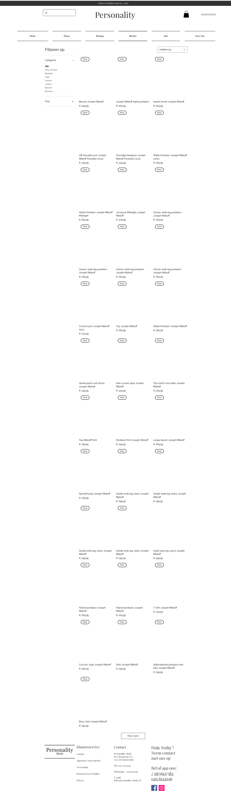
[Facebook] (154, 788)
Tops (47, 76)
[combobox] (173, 50)
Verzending (82, 767)
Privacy (80, 780)
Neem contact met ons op (163, 755)
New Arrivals (51, 69)
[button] (186, 14)
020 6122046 (161, 778)
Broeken (49, 73)
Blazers (48, 87)
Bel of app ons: (164, 768)
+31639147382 (162, 773)
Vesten (48, 80)
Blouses (49, 91)
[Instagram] (162, 788)
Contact (80, 753)
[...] (58, 12)
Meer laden (133, 736)
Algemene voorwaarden (89, 760)
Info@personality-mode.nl (127, 780)
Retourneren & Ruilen (88, 773)
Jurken (48, 83)
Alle (47, 66)
